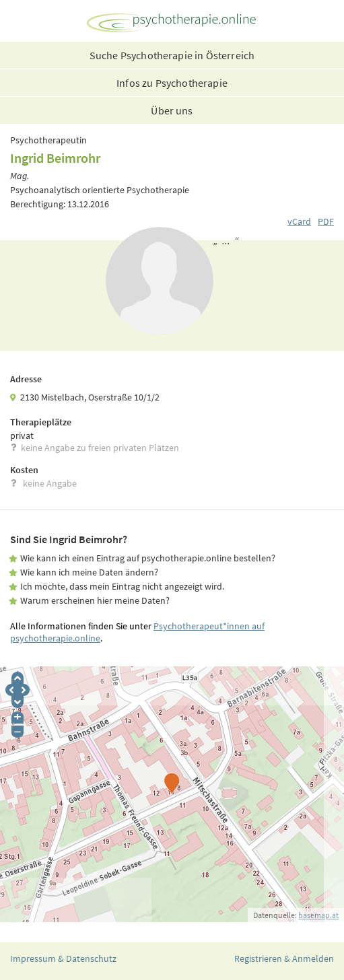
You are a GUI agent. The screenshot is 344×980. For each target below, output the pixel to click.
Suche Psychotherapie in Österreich (172, 55)
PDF (326, 221)
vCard (299, 221)
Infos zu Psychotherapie (172, 83)
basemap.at (318, 915)
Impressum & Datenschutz (63, 958)
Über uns (172, 110)
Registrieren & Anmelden (284, 958)
